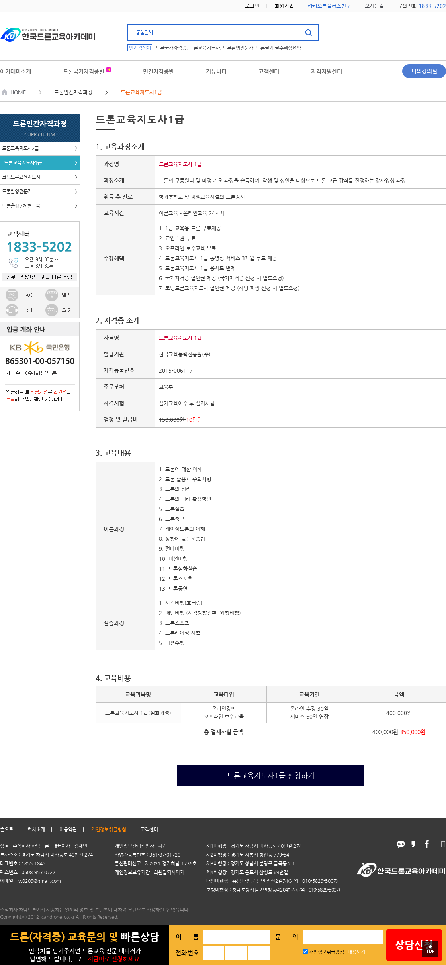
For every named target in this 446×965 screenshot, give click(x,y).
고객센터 (149, 829)
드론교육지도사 (204, 48)
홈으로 (6, 829)
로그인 (252, 6)
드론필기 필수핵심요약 (278, 48)
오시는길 (374, 6)
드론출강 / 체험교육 (40, 206)
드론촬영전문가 (238, 48)
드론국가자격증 (171, 48)
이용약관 (68, 829)
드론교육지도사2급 (40, 148)
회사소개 (36, 829)
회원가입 (284, 6)
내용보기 (356, 952)
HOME (13, 92)
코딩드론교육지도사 (40, 177)
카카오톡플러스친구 (329, 6)
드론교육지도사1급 (41, 163)
